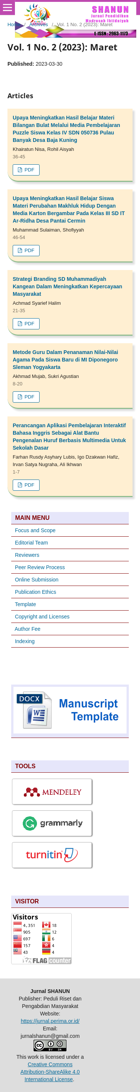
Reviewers (26, 555)
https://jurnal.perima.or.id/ (50, 1021)
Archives (38, 24)
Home (14, 24)
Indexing (25, 641)
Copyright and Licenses (42, 617)
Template (25, 604)
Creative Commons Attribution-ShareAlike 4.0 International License (50, 1071)
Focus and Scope (35, 530)
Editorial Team (31, 543)
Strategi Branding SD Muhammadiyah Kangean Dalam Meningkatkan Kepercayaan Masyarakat (67, 286)
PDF (28, 170)
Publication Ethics (35, 592)
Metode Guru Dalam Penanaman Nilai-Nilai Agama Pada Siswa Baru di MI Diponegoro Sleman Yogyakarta (65, 359)
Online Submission (37, 580)
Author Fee (27, 629)
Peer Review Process (40, 567)
